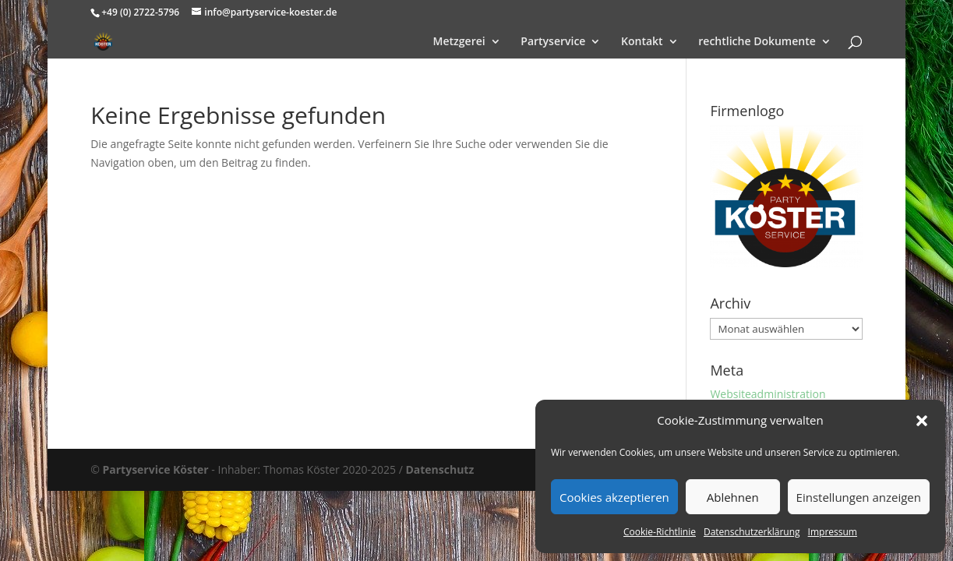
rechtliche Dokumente (757, 42)
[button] (922, 421)
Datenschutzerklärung (752, 531)
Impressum (832, 531)
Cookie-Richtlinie (659, 531)
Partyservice (553, 42)
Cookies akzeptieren (614, 497)
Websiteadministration (767, 393)
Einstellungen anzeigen (858, 497)
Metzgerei (459, 42)
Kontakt (642, 42)
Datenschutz (439, 469)
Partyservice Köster (155, 469)
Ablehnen (733, 497)
